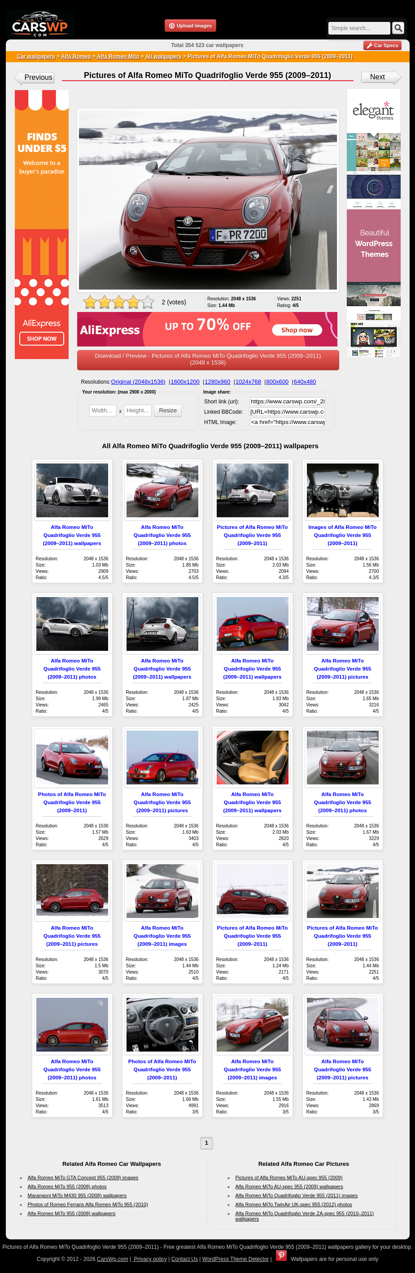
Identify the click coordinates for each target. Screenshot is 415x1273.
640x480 (305, 381)
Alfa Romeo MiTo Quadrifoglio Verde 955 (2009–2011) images (162, 936)
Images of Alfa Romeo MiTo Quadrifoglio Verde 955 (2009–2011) (343, 535)
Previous (38, 77)
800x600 (277, 381)
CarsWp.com (112, 1259)
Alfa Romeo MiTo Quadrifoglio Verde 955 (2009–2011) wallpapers (72, 535)
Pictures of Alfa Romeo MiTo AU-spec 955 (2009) (289, 1177)
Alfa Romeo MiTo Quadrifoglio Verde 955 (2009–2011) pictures (342, 669)
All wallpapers (163, 56)
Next (377, 77)
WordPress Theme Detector (235, 1259)
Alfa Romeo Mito (118, 56)
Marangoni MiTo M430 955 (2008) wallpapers (77, 1195)
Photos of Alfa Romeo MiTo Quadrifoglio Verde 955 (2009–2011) (72, 802)
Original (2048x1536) (138, 381)
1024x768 (248, 381)
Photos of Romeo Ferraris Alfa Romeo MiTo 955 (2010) (88, 1204)
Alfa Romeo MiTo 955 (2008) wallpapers (72, 1213)
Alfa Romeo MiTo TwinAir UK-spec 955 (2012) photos (294, 1204)
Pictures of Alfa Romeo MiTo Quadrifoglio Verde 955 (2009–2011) (252, 535)
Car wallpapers (36, 56)
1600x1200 (184, 381)
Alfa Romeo (76, 56)
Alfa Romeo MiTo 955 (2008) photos (67, 1186)
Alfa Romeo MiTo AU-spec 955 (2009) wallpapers (289, 1186)
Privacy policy (149, 1259)
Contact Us (184, 1259)
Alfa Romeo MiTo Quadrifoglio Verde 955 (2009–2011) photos (162, 535)
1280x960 (217, 381)
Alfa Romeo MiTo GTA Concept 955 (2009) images (83, 1177)
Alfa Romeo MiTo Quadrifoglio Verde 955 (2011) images (297, 1195)
